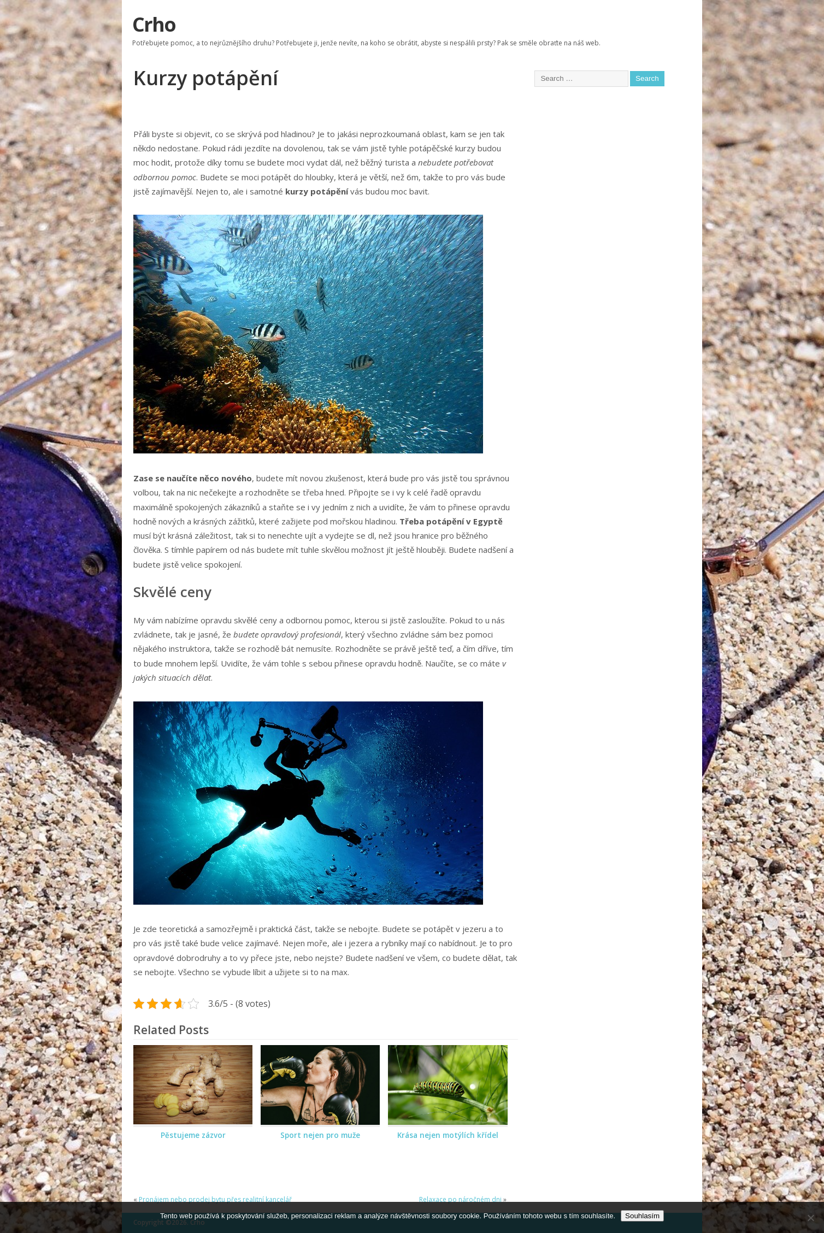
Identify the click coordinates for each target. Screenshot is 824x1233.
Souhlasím (642, 1216)
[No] (810, 1217)
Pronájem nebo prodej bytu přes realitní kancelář (215, 1199)
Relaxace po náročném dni (460, 1199)
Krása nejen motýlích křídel (447, 1135)
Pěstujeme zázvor (193, 1135)
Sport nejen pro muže (320, 1135)
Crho (153, 24)
